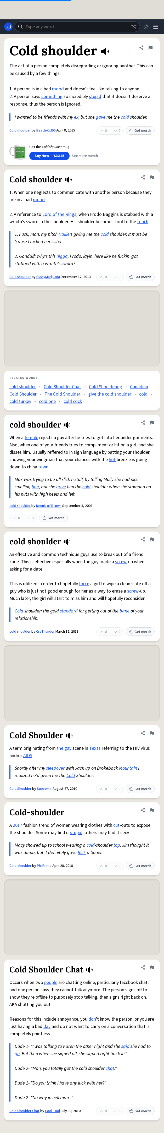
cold (125, 117)
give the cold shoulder (109, 394)
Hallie (64, 234)
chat (110, 1068)
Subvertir (44, 788)
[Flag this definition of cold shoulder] (152, 422)
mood (58, 89)
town (43, 467)
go (17, 1053)
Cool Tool (52, 1111)
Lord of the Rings (59, 214)
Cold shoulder (20, 130)
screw (121, 562)
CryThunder (45, 631)
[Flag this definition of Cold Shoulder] (152, 733)
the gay (64, 748)
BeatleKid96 (45, 130)
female (31, 437)
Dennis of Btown (48, 505)
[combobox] (77, 26)
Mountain (128, 768)
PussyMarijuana (48, 277)
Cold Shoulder (20, 788)
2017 (17, 825)
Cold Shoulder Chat (62, 387)
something (52, 96)
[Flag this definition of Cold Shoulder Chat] (152, 967)
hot (112, 459)
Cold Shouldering (105, 387)
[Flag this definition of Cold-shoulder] (152, 810)
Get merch (140, 130)
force (84, 584)
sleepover (55, 768)
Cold (19, 611)
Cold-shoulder (20, 865)
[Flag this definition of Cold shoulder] (150, 47)
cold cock (73, 401)
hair (35, 487)
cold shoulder (22, 387)
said (125, 1046)
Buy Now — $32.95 (49, 155)
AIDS (27, 755)
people (50, 982)
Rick (82, 852)
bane (124, 611)
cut (116, 825)
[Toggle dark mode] (146, 27)
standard (69, 611)
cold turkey (20, 401)
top (117, 845)
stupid (95, 96)
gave (100, 117)
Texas (95, 748)
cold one (47, 401)
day (46, 1026)
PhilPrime (44, 865)
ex (76, 117)
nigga (62, 256)
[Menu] (155, 27)
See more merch (85, 155)
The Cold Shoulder (62, 394)
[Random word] (134, 27)
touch (142, 221)
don (92, 1019)
